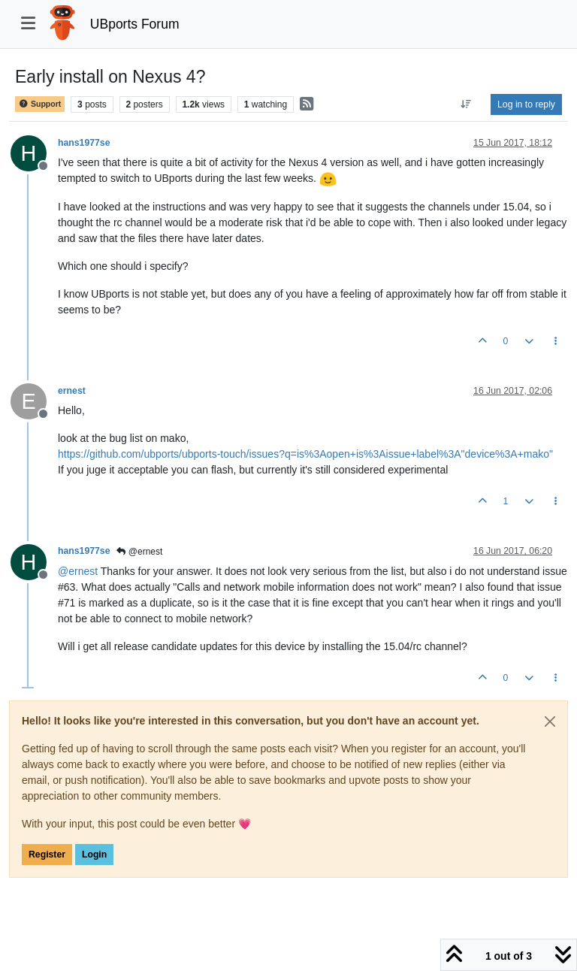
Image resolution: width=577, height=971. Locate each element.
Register (47, 854)
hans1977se (84, 143)
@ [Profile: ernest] (78, 571)
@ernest (139, 551)
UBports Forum (135, 24)
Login (94, 854)
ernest (72, 391)
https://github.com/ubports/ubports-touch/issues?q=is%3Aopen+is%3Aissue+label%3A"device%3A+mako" (305, 454)
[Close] (550, 721)
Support (40, 104)
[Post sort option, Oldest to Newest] (466, 104)
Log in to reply (526, 104)
